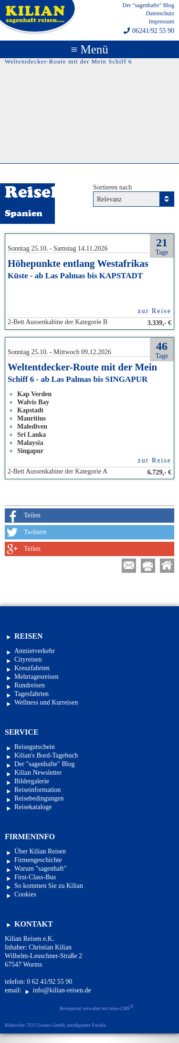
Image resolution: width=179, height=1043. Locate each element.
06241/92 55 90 (153, 31)
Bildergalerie (31, 781)
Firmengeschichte (38, 860)
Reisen (28, 636)
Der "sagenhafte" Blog (148, 5)
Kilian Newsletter (38, 772)
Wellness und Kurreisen (46, 702)
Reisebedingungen (38, 798)
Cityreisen (28, 659)
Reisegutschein (34, 746)
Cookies (25, 894)
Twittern (35, 532)
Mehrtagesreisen (36, 676)
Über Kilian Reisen (40, 851)
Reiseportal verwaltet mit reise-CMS (97, 1007)
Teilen (32, 515)
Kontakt (33, 924)
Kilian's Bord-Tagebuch (46, 755)
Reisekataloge (33, 807)
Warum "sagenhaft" (40, 868)
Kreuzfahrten (32, 668)
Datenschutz (160, 13)
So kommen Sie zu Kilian (48, 885)
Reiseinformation (37, 789)
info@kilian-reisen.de (62, 990)
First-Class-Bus (35, 877)
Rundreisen (29, 685)
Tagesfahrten (31, 693)
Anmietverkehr (34, 650)
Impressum (161, 21)
